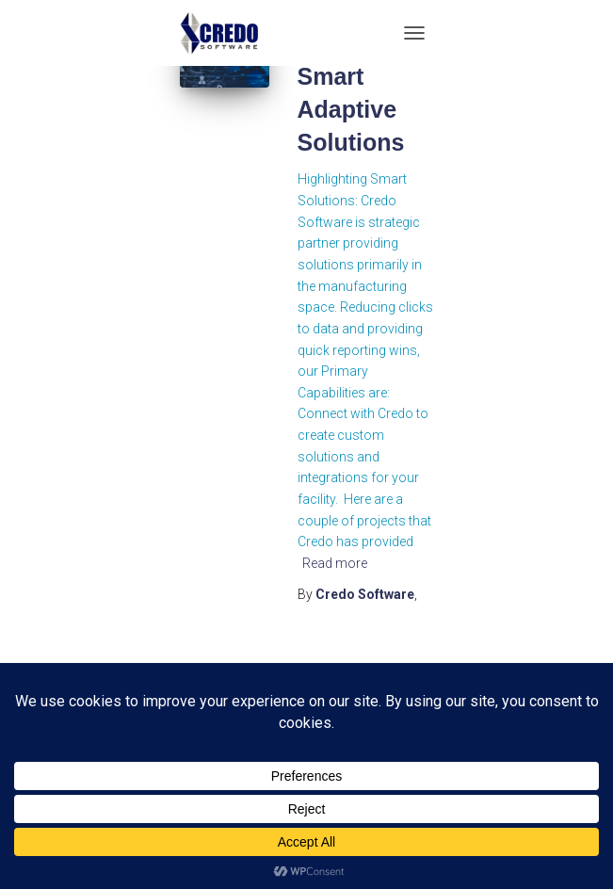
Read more (334, 563)
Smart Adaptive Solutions (351, 109)
